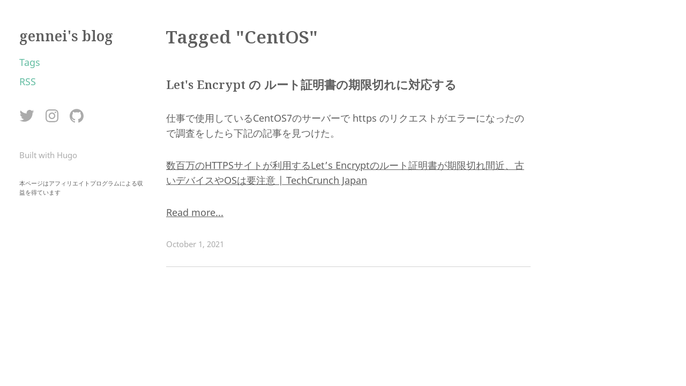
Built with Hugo (48, 155)
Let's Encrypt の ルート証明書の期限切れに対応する (311, 84)
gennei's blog (66, 36)
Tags (29, 62)
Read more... (194, 212)
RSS (27, 81)
